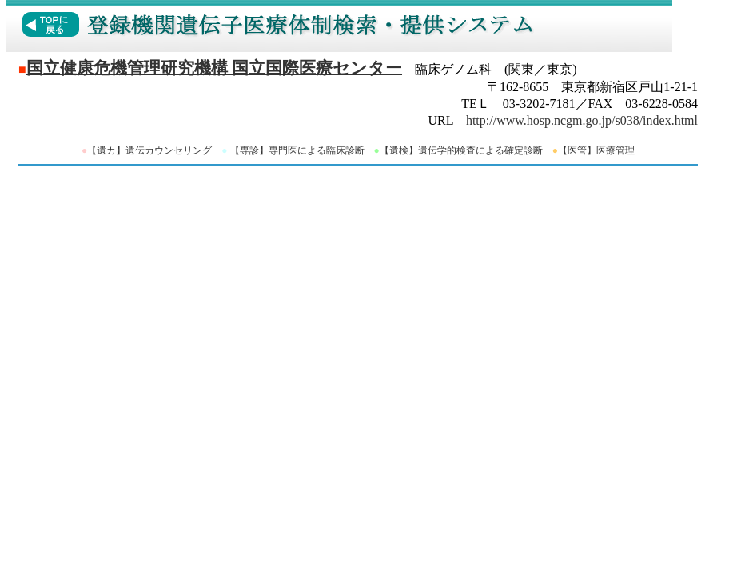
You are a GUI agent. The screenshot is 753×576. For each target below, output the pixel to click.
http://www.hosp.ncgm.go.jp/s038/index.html (582, 120)
